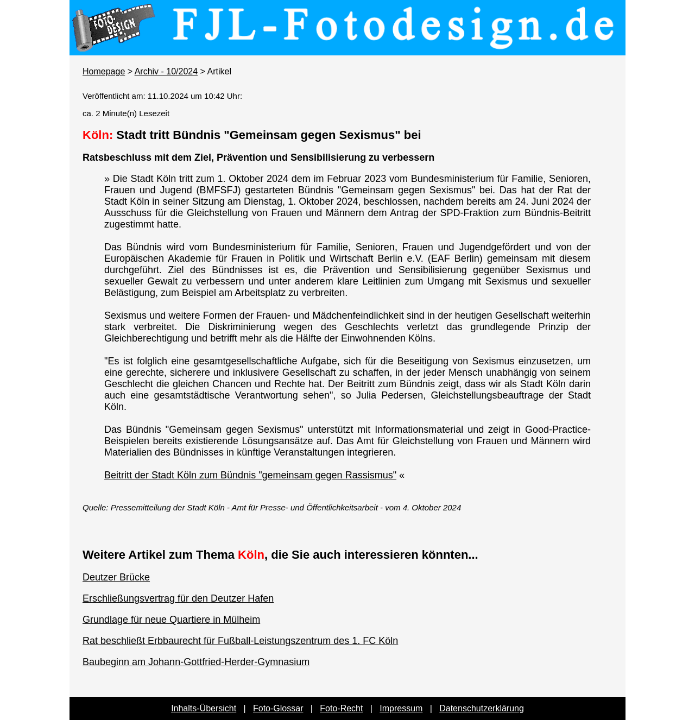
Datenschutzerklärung (481, 708)
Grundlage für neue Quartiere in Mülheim (171, 619)
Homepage (104, 71)
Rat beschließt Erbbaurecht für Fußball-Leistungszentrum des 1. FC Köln (240, 640)
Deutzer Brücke (116, 577)
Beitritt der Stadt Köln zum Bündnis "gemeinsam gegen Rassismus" (250, 475)
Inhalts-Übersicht (203, 708)
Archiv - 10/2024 (166, 71)
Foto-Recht (341, 708)
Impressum (401, 708)
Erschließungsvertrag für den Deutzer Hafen (178, 598)
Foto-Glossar (278, 708)
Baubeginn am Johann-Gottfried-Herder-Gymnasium (196, 661)
